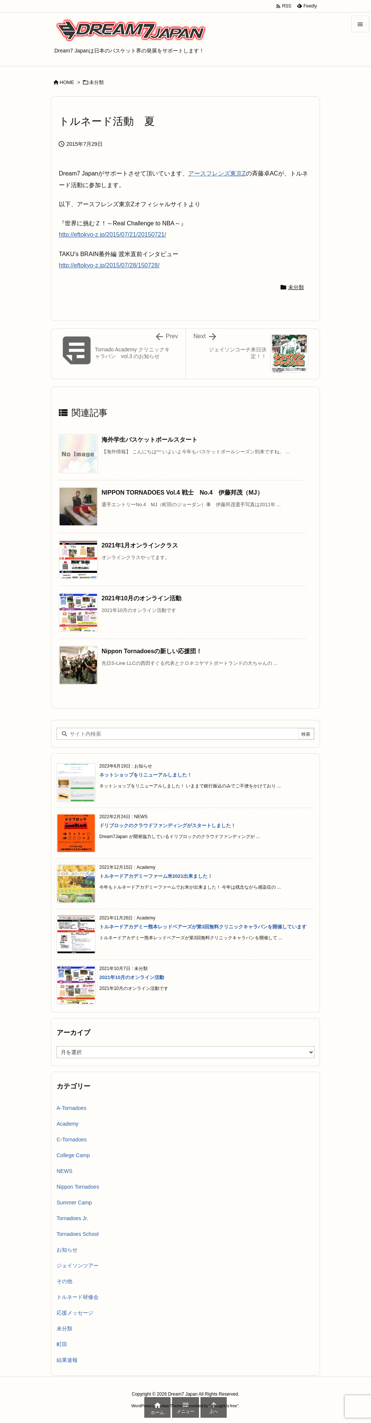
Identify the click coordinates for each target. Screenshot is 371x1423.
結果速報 (67, 1360)
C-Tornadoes (72, 1140)
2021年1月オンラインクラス (140, 545)
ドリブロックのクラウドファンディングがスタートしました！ (167, 825)
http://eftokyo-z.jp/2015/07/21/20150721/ (112, 234)
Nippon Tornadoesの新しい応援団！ (152, 651)
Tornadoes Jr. (72, 1218)
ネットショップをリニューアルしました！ (145, 775)
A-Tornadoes (71, 1108)
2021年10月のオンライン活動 (141, 598)
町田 (62, 1344)
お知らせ (67, 1250)
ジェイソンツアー (78, 1266)
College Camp (73, 1155)
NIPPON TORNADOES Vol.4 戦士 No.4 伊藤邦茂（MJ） (182, 492)
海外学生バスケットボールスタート (149, 439)
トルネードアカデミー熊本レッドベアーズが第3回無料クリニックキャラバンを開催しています (203, 927)
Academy (67, 1124)
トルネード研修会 (78, 1297)
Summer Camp (74, 1203)
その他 (64, 1281)
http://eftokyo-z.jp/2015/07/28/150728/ (109, 265)
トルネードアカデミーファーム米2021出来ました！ (155, 876)
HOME (67, 82)
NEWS (64, 1171)
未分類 (96, 82)
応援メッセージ (75, 1313)
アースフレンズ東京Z (217, 173)
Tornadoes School (78, 1234)
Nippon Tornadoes (78, 1187)
